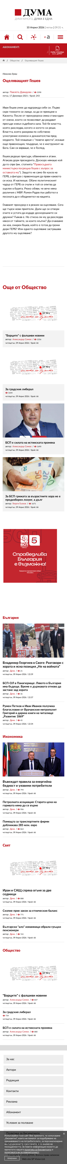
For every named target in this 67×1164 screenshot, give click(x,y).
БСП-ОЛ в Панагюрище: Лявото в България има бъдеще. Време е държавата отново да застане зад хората (32, 686)
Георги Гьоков (19, 503)
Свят (6, 845)
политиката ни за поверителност (21, 1152)
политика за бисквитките (37, 1150)
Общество (14, 61)
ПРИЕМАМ (12, 1158)
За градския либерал (19, 389)
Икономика (13, 737)
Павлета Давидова (20, 92)
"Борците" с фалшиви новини (24, 335)
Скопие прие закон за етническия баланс (30, 910)
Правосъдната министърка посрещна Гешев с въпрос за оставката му (28, 168)
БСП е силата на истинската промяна (30, 442)
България (11, 618)
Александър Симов (22, 339)
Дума (12, 671)
